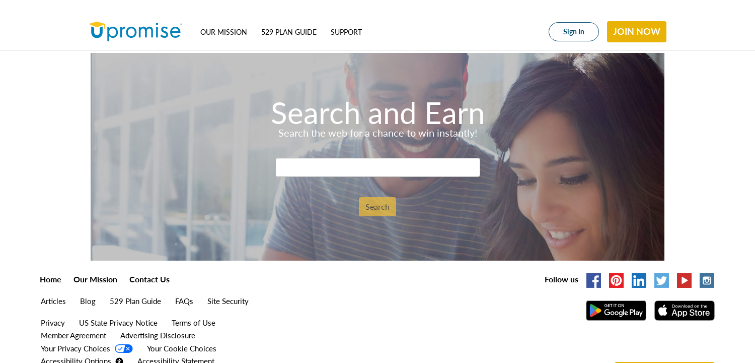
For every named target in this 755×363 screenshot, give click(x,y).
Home (50, 279)
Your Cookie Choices (181, 348)
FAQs (184, 301)
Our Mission (223, 32)
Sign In (573, 31)
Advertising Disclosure (157, 335)
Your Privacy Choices (76, 348)
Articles (53, 301)
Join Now (636, 31)
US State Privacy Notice (118, 322)
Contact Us (149, 279)
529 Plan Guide (289, 32)
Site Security (228, 301)
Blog (88, 301)
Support (346, 32)
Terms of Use (193, 322)
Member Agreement (73, 335)
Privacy (53, 322)
